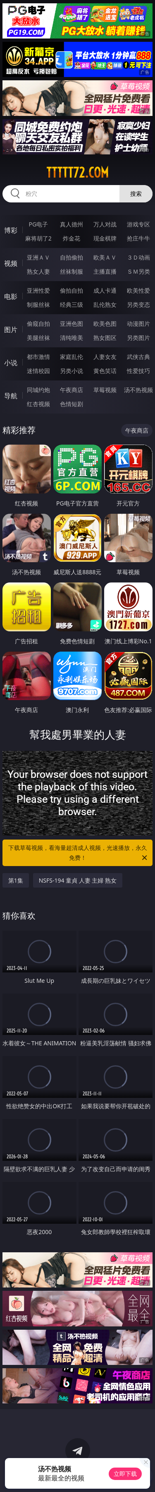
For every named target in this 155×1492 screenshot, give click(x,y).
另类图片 (138, 338)
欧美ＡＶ (105, 257)
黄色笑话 (105, 371)
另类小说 (71, 371)
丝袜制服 (71, 271)
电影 (10, 296)
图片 (10, 329)
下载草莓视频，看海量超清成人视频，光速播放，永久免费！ (78, 853)
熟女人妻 (38, 271)
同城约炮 (38, 390)
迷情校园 (38, 371)
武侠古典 (138, 357)
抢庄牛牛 (138, 238)
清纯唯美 (71, 338)
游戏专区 (138, 224)
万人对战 (105, 224)
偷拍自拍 (71, 290)
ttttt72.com (77, 172)
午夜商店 (71, 390)
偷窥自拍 (38, 323)
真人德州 (71, 224)
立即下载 (125, 1474)
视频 (10, 263)
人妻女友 (105, 357)
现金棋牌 (105, 238)
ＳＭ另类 (138, 271)
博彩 (10, 230)
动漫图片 (138, 323)
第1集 (15, 880)
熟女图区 (105, 338)
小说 (10, 362)
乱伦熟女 (105, 304)
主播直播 (105, 271)
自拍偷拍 (71, 257)
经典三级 (71, 304)
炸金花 (71, 238)
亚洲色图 (71, 323)
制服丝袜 (38, 304)
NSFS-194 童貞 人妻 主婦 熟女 (78, 880)
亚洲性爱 (38, 290)
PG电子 (38, 224)
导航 (10, 395)
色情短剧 (71, 404)
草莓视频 (105, 390)
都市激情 (38, 357)
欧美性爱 (138, 290)
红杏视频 (38, 404)
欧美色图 (105, 323)
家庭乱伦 (71, 357)
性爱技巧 (138, 371)
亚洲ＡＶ (38, 257)
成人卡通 (105, 290)
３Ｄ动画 (138, 257)
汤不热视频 (138, 390)
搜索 (136, 193)
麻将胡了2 (38, 238)
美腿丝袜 (38, 338)
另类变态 (138, 304)
